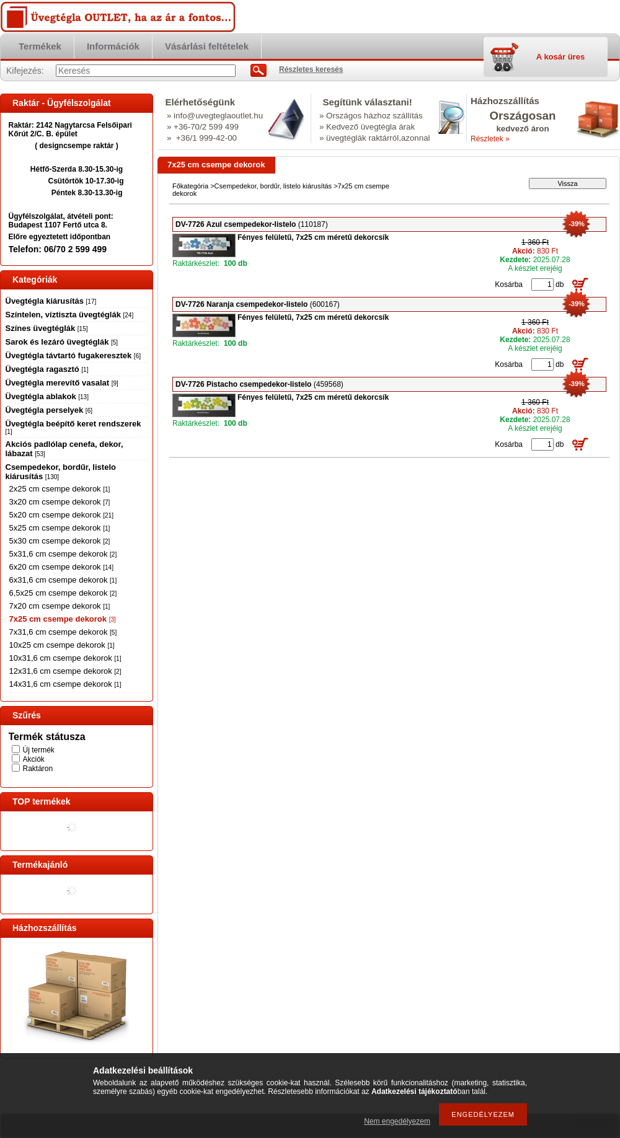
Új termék (39, 750)
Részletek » (490, 139)
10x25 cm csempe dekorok (62, 645)
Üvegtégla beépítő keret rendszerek (73, 427)
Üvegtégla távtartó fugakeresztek (73, 355)
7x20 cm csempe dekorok (59, 606)
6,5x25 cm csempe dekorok (63, 593)
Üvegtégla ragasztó (47, 369)
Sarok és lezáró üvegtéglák (62, 341)
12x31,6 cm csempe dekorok (65, 671)
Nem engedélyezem (397, 1121)
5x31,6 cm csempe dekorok (63, 553)
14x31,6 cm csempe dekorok (65, 684)
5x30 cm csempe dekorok (59, 540)
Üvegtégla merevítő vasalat (62, 382)
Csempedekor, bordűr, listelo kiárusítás (273, 186)
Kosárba (509, 284)
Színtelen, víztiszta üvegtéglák (70, 314)
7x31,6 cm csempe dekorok (63, 632)
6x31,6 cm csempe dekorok (63, 579)
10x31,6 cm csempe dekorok (65, 658)
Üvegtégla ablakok (47, 396)
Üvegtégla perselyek (49, 410)
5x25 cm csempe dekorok (59, 527)
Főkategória (190, 186)
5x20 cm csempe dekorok (61, 514)
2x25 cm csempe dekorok (59, 488)
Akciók (34, 759)
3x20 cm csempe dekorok (59, 501)
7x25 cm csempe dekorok (62, 619)
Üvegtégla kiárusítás (51, 301)
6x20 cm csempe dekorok (61, 566)
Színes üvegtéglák (47, 328)
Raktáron (38, 768)
